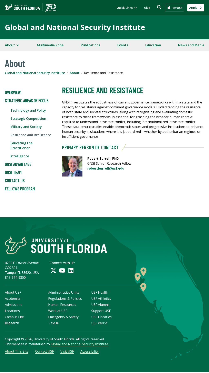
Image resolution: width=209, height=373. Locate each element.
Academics (13, 299)
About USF (13, 293)
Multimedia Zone (50, 45)
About (75, 73)
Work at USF (57, 311)
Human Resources (62, 305)
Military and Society (26, 126)
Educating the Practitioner (21, 145)
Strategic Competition (28, 118)
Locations (12, 311)
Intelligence (19, 156)
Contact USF (44, 352)
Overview (13, 92)
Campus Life (14, 317)
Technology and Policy (28, 110)
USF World (99, 323)
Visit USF (67, 352)
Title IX (53, 323)
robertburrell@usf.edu (105, 168)
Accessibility (89, 352)
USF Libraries (101, 317)
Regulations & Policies (65, 299)
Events (122, 45)
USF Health (99, 293)
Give (147, 8)
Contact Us (15, 180)
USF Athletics (101, 299)
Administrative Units (63, 293)
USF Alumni (100, 305)
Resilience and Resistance (30, 135)
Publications (90, 45)
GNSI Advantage (18, 164)
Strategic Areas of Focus (27, 100)
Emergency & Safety (63, 317)
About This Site (16, 352)
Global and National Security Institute (75, 27)
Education (153, 45)
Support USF (101, 311)
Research (12, 323)
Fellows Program (20, 188)
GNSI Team (13, 172)
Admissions (13, 305)
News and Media (191, 45)
